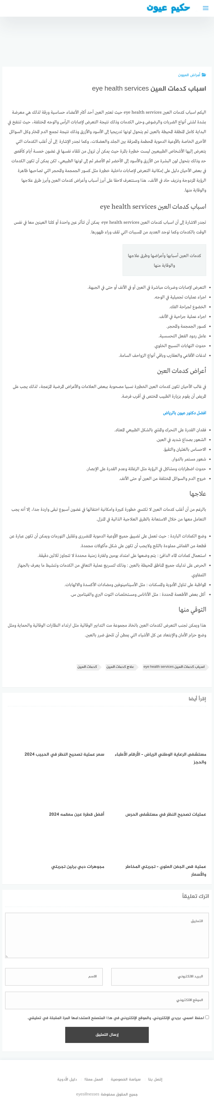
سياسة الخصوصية (126, 1079)
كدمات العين (87, 667)
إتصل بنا (155, 1079)
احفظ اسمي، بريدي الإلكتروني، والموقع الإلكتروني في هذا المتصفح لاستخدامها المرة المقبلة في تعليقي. (115, 1018)
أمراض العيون (192, 75)
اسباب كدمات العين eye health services (174, 667)
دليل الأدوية (67, 1079)
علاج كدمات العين (120, 667)
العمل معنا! (93, 1079)
